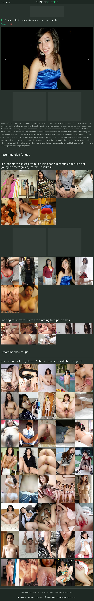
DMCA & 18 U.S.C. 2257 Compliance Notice (60, 597)
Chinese (47, 2)
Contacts (22, 597)
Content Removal (35, 597)
